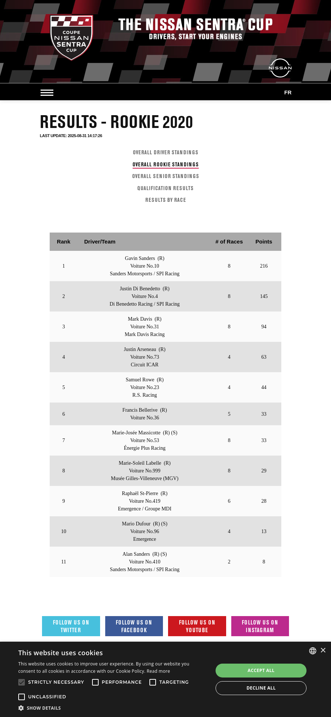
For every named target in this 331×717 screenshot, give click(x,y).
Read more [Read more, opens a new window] (158, 671)
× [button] (323, 650)
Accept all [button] (261, 670)
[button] (112, 708)
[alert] (165, 679)
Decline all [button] (261, 688)
